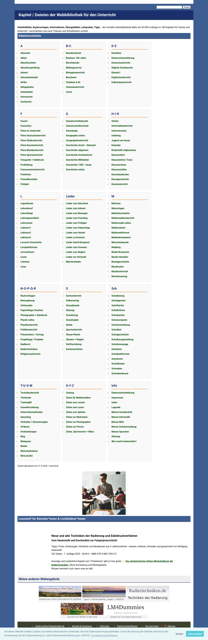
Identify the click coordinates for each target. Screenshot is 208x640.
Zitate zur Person (75, 426)
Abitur (24, 58)
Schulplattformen (121, 354)
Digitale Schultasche (122, 67)
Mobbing (116, 247)
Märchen (116, 203)
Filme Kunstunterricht (32, 145)
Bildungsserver (74, 67)
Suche (186, 7)
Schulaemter (118, 315)
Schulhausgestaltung (122, 339)
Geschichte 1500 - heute (78, 164)
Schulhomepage (120, 344)
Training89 (26, 402)
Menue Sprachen (120, 431)
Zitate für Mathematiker (78, 397)
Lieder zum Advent (76, 208)
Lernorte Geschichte (31, 242)
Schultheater (118, 363)
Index (114, 402)
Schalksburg (118, 295)
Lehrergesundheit (30, 218)
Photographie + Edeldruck (34, 315)
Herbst (115, 121)
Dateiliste (116, 53)
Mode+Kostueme (120, 252)
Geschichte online (75, 169)
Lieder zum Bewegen (77, 213)
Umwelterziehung (30, 407)
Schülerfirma (118, 310)
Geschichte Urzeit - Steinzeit (81, 145)
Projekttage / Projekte (32, 339)
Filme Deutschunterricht (33, 135)
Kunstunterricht (120, 184)
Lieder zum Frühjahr (76, 223)
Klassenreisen (119, 164)
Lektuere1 (26, 227)
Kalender (116, 145)
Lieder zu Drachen (75, 237)
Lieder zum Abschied (77, 203)
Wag (23, 436)
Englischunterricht (121, 77)
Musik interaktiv (120, 257)
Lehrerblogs (27, 213)
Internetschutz (119, 130)
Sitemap (70, 310)
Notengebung (28, 300)
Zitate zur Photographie (78, 422)
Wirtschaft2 (27, 455)
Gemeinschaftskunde (77, 121)
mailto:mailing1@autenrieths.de (49, 626)
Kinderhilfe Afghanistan (124, 150)
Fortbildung (26, 164)
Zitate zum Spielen (75, 412)
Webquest (26, 441)
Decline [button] (179, 634)
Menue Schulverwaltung (124, 426)
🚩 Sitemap (170, 626)
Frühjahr (25, 184)
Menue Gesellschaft (122, 412)
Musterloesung (119, 276)
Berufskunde (72, 62)
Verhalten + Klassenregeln (34, 422)
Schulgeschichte (120, 334)
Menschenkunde (120, 242)
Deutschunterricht (121, 62)
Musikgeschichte (120, 261)
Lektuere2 (26, 232)
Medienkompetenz (121, 237)
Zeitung (70, 392)
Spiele (69, 324)
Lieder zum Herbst (75, 232)
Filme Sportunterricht (32, 155)
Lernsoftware (27, 252)
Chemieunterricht (75, 87)
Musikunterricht (120, 271)
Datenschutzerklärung (123, 58)
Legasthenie (27, 203)
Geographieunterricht (77, 140)
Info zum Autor (152, 626)
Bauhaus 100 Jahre (76, 58)
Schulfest (116, 329)
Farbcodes (104, 626)
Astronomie (27, 96)
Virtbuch (25, 426)
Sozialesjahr (72, 320)
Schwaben (117, 368)
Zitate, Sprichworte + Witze (80, 431)
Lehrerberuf (27, 208)
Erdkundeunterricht (122, 82)
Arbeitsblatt (27, 92)
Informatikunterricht (122, 125)
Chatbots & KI (73, 82)
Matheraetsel (118, 227)
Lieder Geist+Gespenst (78, 242)
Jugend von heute (121, 140)
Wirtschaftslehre (29, 451)
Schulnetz (117, 349)
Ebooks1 (116, 72)
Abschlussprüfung (30, 67)
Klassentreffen (119, 169)
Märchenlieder (73, 261)
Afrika (24, 82)
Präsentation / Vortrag (32, 334)
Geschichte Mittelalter (77, 159)
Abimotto (25, 53)
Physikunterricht (29, 324)
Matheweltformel (120, 232)
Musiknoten (118, 266)
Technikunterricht (30, 392)
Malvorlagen (118, 208)
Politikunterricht (29, 329)
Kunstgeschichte (120, 179)
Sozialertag (72, 315)
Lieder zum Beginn (75, 252)
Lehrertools (26, 223)
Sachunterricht (73, 295)
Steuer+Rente (73, 334)
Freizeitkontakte (29, 179)
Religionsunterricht (30, 354)
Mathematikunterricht (123, 218)
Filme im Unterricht (30, 130)
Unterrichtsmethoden (32, 412)
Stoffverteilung (74, 344)
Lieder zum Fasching (77, 218)
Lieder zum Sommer (76, 247)
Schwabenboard (120, 373)
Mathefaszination (121, 213)
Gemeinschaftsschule (77, 125)
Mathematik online (121, 223)
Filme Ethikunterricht (31, 140)
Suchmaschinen (74, 349)
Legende (116, 407)
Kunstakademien (120, 174)
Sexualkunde (72, 305)
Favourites (26, 125)
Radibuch (25, 344)
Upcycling (26, 417)
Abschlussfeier (28, 62)
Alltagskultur (27, 87)
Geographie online (75, 135)
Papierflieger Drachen (32, 310)
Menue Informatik (121, 417)
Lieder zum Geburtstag (78, 227)
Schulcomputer (119, 320)
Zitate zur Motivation (77, 417)
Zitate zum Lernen (75, 402)
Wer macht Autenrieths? (124, 441)
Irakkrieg (116, 135)
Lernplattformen (29, 247)
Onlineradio (26, 305)
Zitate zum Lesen (75, 407)
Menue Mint (118, 422)
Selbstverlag (72, 300)
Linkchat (25, 261)
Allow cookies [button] (195, 634)
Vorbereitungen (29, 431)
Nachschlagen (28, 295)
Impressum (117, 397)
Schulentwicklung (121, 324)
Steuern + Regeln (75, 339)
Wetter (24, 446)
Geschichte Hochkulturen (79, 155)
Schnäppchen (119, 300)
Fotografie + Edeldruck (32, 159)
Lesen (24, 257)
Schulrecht (117, 358)
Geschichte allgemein (77, 150)
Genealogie (72, 130)
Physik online (27, 320)
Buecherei (71, 77)
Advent (24, 72)
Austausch (26, 101)
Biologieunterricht (75, 72)
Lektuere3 (26, 237)
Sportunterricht (74, 329)
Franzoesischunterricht (32, 169)
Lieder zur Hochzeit (76, 257)
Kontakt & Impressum (82, 626)
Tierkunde (26, 397)
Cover (69, 92)
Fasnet (24, 121)
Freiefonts (26, 174)
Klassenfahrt (118, 155)
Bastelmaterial (73, 53)
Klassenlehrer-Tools (122, 159)
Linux (23, 266)
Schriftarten (118, 305)
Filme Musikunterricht (32, 150)
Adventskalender (29, 77)
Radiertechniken (29, 349)
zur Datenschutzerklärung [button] (104, 635)
